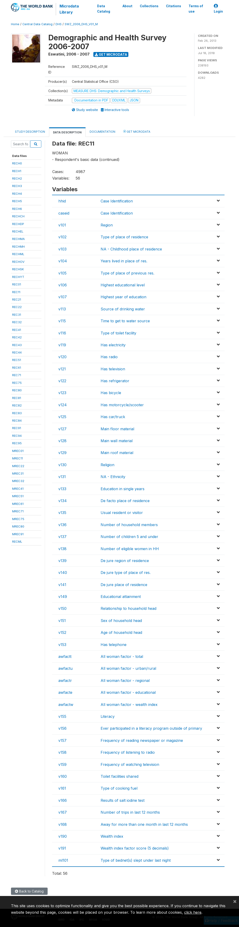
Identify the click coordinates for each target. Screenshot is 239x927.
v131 (62, 476)
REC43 (17, 345)
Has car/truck (113, 416)
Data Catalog (103, 8)
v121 (62, 369)
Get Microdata (111, 54)
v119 (62, 345)
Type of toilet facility (118, 333)
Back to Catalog (29, 891)
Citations (173, 6)
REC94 (17, 435)
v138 (62, 548)
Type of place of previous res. (127, 273)
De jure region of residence (125, 560)
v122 (62, 380)
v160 (62, 776)
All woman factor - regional (125, 680)
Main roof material (117, 452)
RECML (17, 541)
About (127, 6)
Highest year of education (123, 297)
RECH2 (17, 178)
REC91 (16, 428)
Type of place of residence (124, 237)
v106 (62, 285)
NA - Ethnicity (113, 476)
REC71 (16, 375)
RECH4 (17, 193)
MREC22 (18, 466)
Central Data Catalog (37, 24)
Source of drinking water (123, 309)
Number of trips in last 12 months (130, 812)
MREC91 (18, 534)
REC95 (17, 443)
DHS (59, 24)
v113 (62, 309)
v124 (62, 405)
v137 (62, 536)
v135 (62, 512)
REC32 (17, 322)
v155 (62, 716)
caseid (63, 213)
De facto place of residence (125, 500)
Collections (149, 6)
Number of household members (129, 524)
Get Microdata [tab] (136, 131)
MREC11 (17, 458)
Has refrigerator (115, 380)
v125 (62, 416)
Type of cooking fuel (119, 788)
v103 (62, 249)
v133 (62, 488)
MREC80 (18, 526)
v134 (62, 500)
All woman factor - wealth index (129, 704)
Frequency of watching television (130, 764)
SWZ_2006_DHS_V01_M (81, 24)
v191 (62, 848)
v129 (62, 452)
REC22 (17, 307)
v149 (62, 596)
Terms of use (196, 8)
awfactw (65, 704)
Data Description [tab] (67, 132)
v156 (62, 728)
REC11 (16, 292)
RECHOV (18, 262)
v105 (62, 273)
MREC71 (18, 511)
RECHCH (18, 216)
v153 (62, 644)
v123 (62, 392)
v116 (62, 333)
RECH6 (17, 209)
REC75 (17, 383)
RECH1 (16, 171)
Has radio (109, 356)
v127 (62, 429)
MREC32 (18, 481)
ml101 (63, 860)
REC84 (17, 420)
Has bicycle (111, 392)
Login (218, 8)
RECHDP (18, 224)
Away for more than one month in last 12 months (144, 824)
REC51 (16, 360)
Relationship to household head (128, 608)
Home (15, 24)
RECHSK (18, 269)
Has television (113, 369)
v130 (62, 464)
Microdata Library (69, 9)
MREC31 (18, 473)
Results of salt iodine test (122, 800)
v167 (62, 812)
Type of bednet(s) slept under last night (136, 860)
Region (107, 225)
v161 (62, 788)
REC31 (16, 314)
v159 (62, 764)
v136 (62, 524)
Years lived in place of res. (124, 261)
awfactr (65, 680)
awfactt (64, 656)
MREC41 (18, 488)
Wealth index (112, 836)
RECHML (18, 254)
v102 (62, 237)
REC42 (17, 337)
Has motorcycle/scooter (122, 405)
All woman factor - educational (128, 692)
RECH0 (17, 163)
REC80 (17, 390)
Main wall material (117, 440)
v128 (62, 440)
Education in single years (122, 488)
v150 (62, 608)
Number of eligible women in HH (130, 548)
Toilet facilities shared (119, 776)
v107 (62, 297)
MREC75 (18, 519)
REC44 (17, 352)
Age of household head (121, 632)
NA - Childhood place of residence (131, 249)
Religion (107, 464)
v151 (62, 620)
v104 (62, 261)
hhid (62, 201)
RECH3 (17, 186)
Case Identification (117, 201)
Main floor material (117, 429)
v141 (62, 584)
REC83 (17, 413)
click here (192, 912)
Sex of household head (121, 620)
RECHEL (17, 231)
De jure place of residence (124, 584)
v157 (62, 740)
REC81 (16, 398)
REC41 (16, 330)
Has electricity (113, 345)
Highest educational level (123, 285)
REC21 (16, 299)
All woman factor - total (122, 656)
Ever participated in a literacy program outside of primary (151, 728)
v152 (62, 632)
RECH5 (17, 201)
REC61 (16, 367)
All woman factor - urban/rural (128, 668)
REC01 (16, 284)
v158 (62, 752)
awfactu (65, 668)
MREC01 (18, 451)
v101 (62, 225)
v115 (62, 321)
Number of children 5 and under (129, 536)
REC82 (17, 405)
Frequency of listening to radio (128, 752)
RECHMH (18, 246)
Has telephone (114, 644)
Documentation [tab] (102, 131)
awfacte (65, 692)
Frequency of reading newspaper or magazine (142, 740)
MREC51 (18, 496)
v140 (62, 572)
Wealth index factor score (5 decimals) (135, 848)
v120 (62, 356)
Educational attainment (121, 596)
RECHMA (18, 239)
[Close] (235, 901)
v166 (62, 800)
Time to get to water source (125, 321)
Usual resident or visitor (122, 512)
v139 (62, 560)
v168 (62, 824)
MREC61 (18, 504)
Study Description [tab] (30, 131)
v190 (62, 836)
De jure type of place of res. (126, 572)
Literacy (108, 716)
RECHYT (18, 277)
